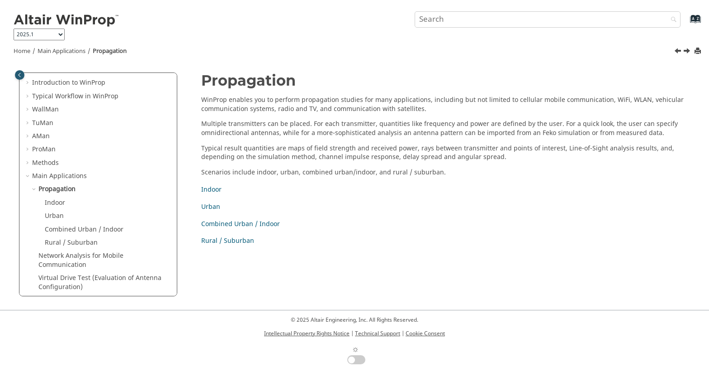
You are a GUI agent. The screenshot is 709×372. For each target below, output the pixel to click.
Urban (54, 216)
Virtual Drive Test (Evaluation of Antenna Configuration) (99, 282)
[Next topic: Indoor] (687, 52)
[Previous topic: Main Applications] (678, 52)
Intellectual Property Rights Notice (307, 333)
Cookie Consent (425, 333)
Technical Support (377, 333)
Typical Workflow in (75, 96)
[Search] (671, 20)
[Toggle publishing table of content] (19, 75)
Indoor (55, 203)
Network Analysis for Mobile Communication (80, 260)
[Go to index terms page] (686, 23)
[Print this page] (698, 51)
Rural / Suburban (71, 242)
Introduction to (68, 82)
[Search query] (548, 19)
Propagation (110, 51)
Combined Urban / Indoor (84, 229)
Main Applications (61, 51)
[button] (28, 82)
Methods (45, 163)
